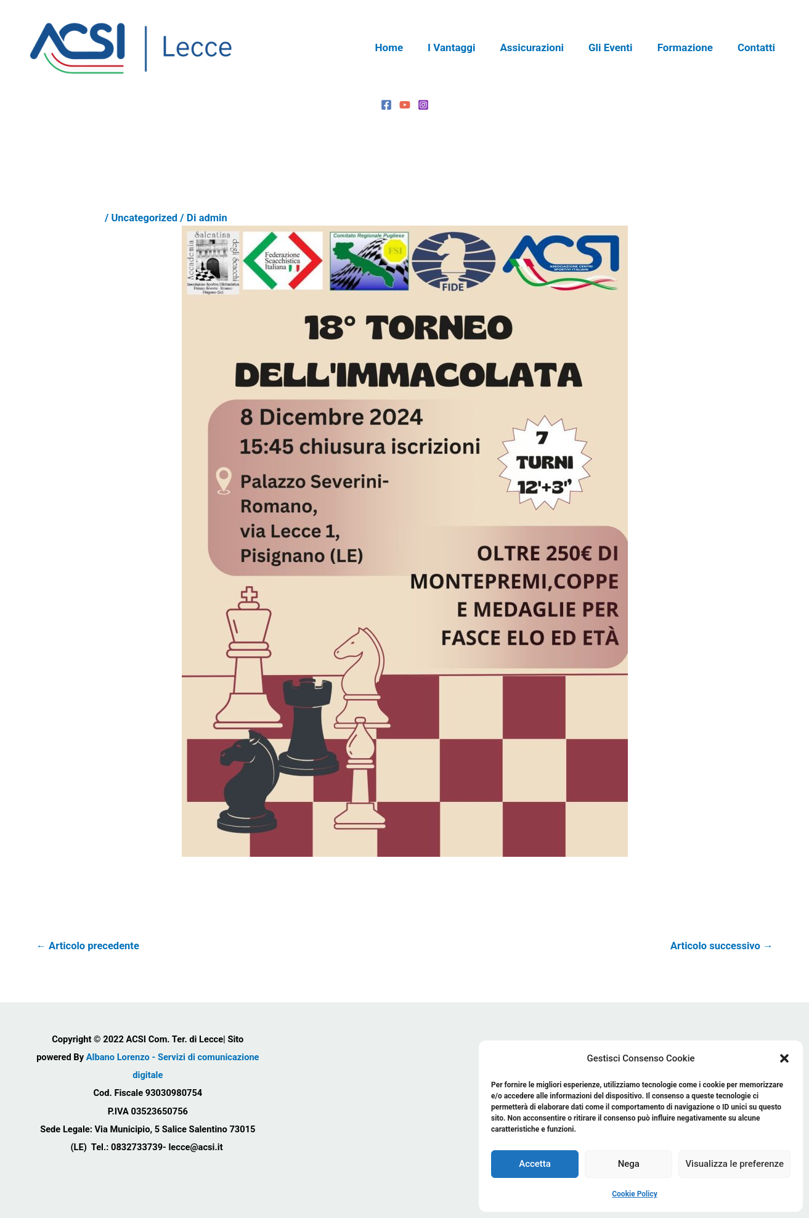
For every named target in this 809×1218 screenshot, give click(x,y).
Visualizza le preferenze (734, 1163)
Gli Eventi (620, 47)
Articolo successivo (720, 945)
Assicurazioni (545, 47)
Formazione (690, 47)
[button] (784, 1058)
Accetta (535, 1163)
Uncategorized (145, 217)
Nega (629, 1163)
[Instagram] (423, 104)
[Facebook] (386, 104)
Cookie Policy (634, 1194)
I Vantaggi (468, 47)
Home (410, 47)
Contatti (758, 47)
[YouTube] (404, 104)
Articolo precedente (89, 945)
